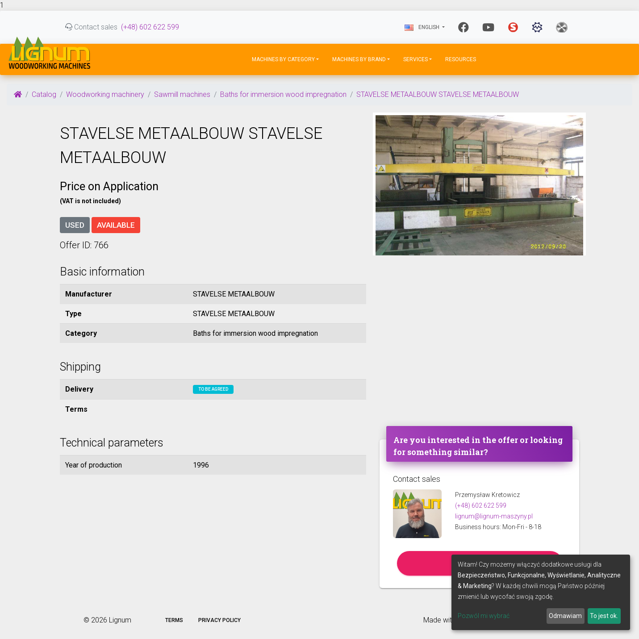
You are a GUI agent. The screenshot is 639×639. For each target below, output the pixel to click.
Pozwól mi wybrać (484, 615)
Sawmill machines (182, 94)
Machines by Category (283, 59)
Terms (174, 620)
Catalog (44, 94)
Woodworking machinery (105, 94)
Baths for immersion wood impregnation (283, 94)
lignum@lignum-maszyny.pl (494, 516)
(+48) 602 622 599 (150, 27)
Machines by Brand (359, 59)
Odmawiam (565, 615)
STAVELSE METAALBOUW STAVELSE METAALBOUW (437, 94)
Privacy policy (219, 620)
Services (415, 59)
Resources (460, 59)
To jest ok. (604, 615)
